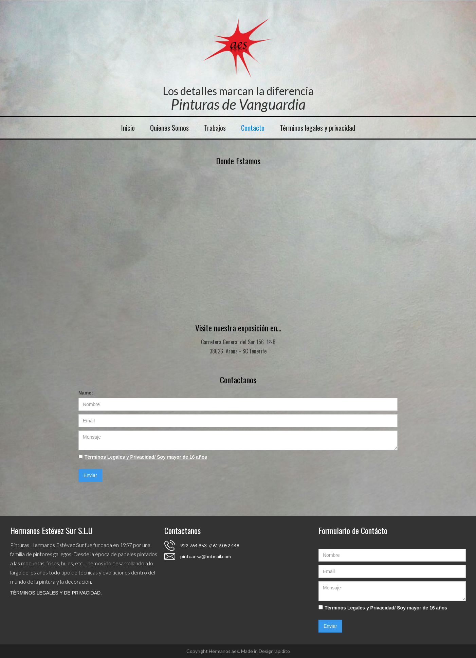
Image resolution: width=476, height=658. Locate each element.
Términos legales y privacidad (317, 128)
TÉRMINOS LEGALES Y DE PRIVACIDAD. (56, 593)
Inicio (128, 128)
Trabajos (215, 128)
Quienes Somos (169, 128)
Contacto (252, 128)
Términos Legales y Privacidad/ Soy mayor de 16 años (146, 457)
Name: (85, 393)
